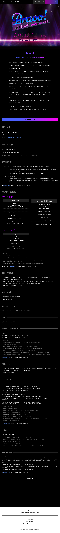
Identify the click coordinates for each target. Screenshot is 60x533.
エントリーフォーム (51, 1)
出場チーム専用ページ (39, 1)
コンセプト (10, 1)
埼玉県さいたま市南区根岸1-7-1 (15, 137)
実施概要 (17, 1)
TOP (4, 1)
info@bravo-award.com (30, 523)
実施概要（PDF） (7, 185)
